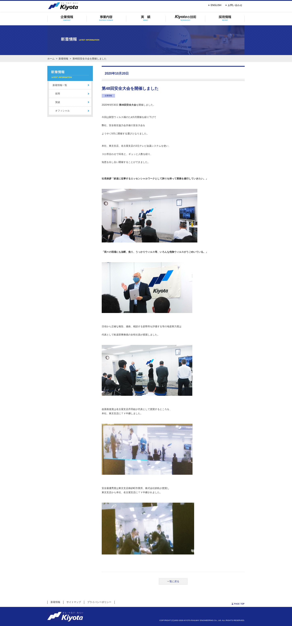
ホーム (51, 58)
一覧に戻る (173, 581)
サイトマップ (73, 602)
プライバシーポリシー (99, 602)
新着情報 (63, 58)
